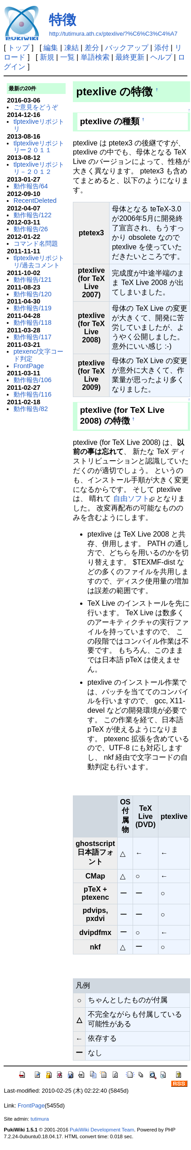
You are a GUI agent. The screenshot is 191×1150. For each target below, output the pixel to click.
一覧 (67, 57)
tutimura (40, 1119)
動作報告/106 (33, 379)
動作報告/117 (33, 337)
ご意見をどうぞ (36, 107)
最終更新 (129, 57)
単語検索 (95, 57)
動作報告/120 (33, 294)
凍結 (71, 47)
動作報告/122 (33, 215)
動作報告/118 (33, 322)
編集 (50, 47)
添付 (161, 47)
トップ (18, 47)
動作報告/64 (31, 186)
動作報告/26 (31, 229)
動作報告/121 (33, 279)
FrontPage (29, 365)
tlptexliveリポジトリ (39, 125)
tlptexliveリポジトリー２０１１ (39, 147)
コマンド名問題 (36, 243)
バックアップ (126, 47)
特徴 (62, 19)
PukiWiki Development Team (102, 1129)
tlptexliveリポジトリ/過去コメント (39, 261)
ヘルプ (161, 57)
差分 (92, 47)
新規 (47, 57)
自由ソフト (131, 498)
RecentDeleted (35, 200)
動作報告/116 (33, 394)
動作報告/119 (33, 308)
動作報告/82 (31, 408)
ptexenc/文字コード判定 (38, 355)
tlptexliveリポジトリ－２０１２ (39, 168)
